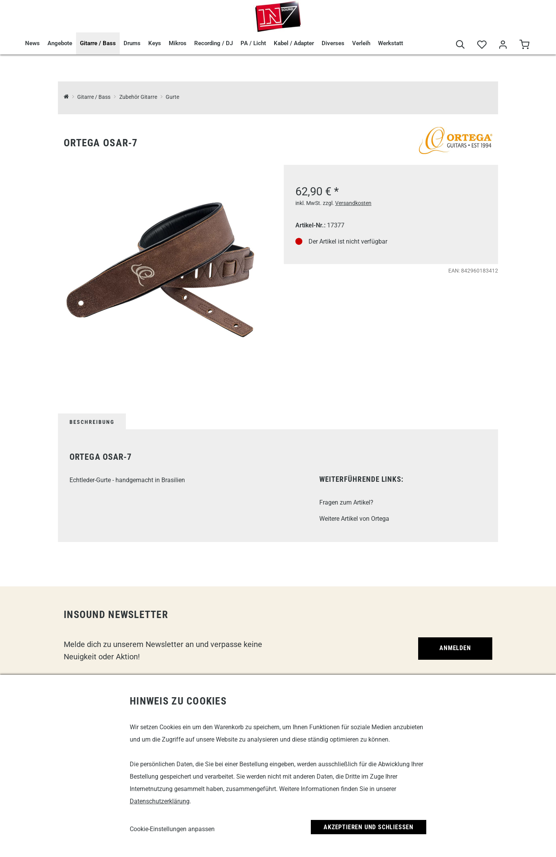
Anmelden (455, 648)
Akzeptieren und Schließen (369, 827)
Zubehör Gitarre (138, 97)
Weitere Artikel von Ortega (354, 518)
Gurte (172, 97)
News (32, 43)
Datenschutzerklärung (160, 801)
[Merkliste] (481, 45)
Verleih (361, 43)
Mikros (177, 43)
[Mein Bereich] (503, 45)
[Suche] (460, 45)
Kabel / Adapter (294, 43)
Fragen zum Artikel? (346, 502)
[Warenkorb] (524, 45)
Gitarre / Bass (98, 43)
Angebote (59, 43)
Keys (154, 43)
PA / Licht (253, 43)
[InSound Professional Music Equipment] (66, 97)
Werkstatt (390, 43)
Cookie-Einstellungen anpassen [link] (172, 829)
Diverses (333, 43)
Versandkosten (353, 203)
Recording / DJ (213, 43)
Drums (132, 43)
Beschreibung (92, 422)
